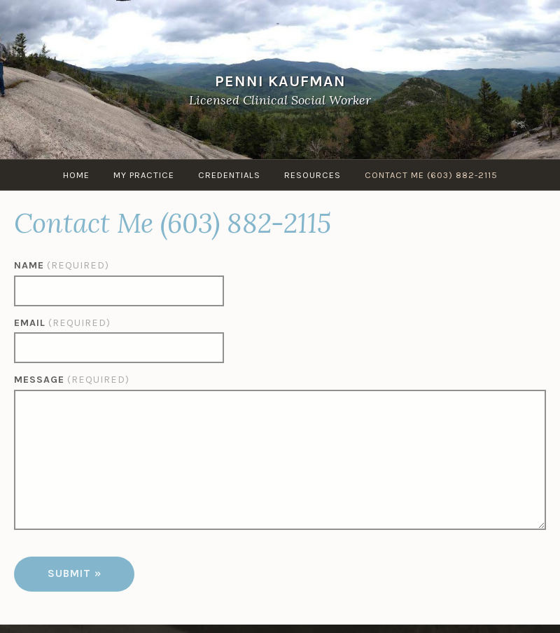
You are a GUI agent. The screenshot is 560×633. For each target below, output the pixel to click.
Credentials (229, 175)
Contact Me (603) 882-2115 (431, 175)
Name (61, 265)
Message (72, 380)
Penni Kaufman (280, 80)
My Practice (143, 175)
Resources (312, 175)
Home (76, 175)
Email (62, 323)
